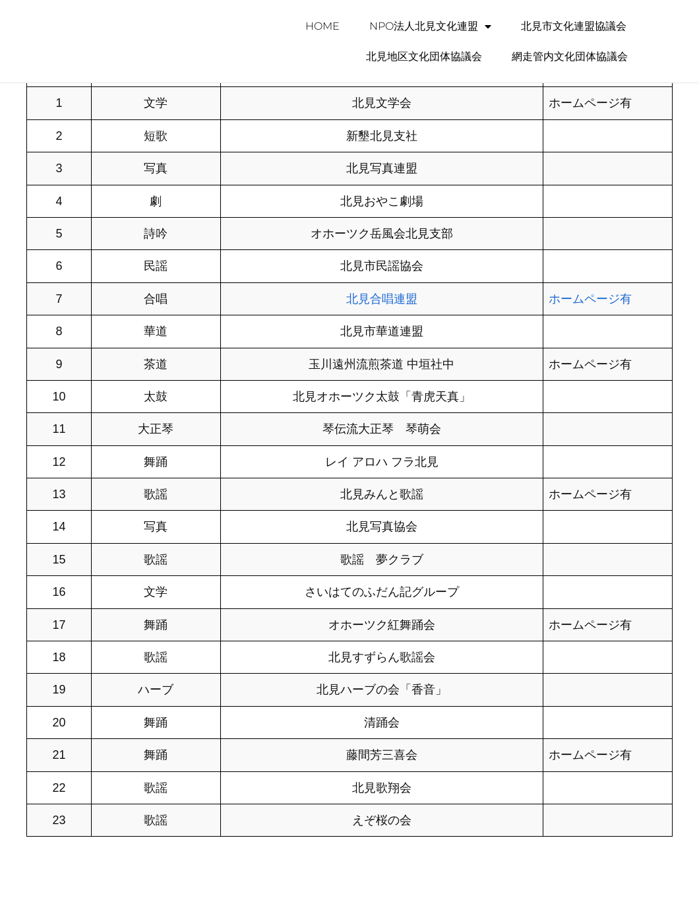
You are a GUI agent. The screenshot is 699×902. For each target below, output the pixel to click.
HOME (322, 26)
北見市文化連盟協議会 (573, 26)
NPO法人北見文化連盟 (430, 26)
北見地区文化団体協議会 (424, 56)
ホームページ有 (590, 299)
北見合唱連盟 (381, 299)
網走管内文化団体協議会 (570, 56)
